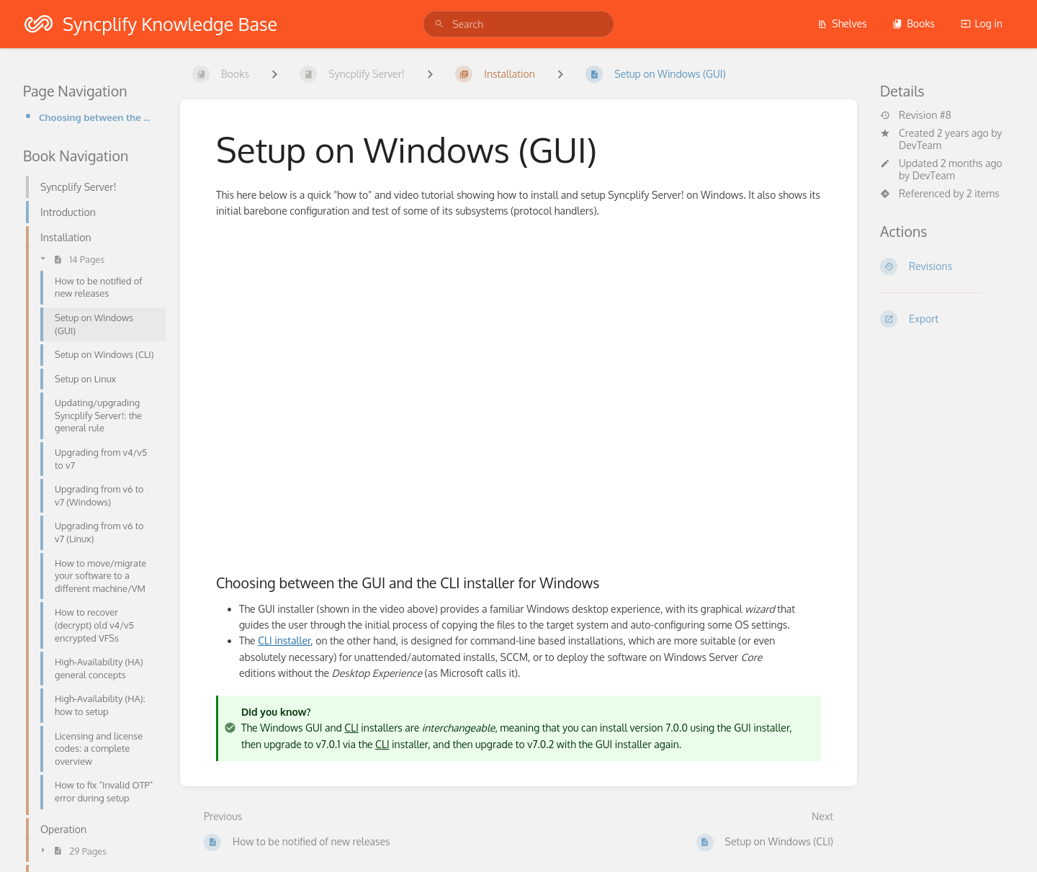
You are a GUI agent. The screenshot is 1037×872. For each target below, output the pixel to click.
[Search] (439, 24)
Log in (981, 23)
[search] (518, 24)
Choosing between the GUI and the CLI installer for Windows (98, 117)
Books (913, 23)
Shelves (842, 23)
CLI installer (284, 640)
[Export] (946, 319)
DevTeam (920, 145)
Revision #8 (915, 115)
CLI (351, 728)
